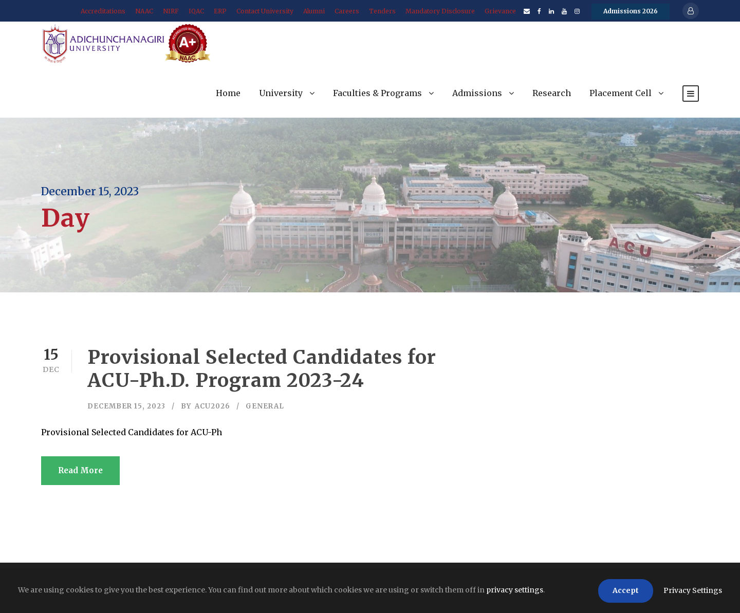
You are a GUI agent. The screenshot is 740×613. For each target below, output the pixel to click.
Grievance (500, 11)
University (281, 93)
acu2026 (212, 406)
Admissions (477, 93)
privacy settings (514, 590)
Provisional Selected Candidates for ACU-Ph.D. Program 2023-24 (261, 368)
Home (228, 93)
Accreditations (103, 11)
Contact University (264, 11)
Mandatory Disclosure (440, 11)
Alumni (314, 11)
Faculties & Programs (377, 93)
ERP (220, 11)
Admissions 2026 (630, 11)
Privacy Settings (692, 590)
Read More (80, 470)
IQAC (196, 11)
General (265, 406)
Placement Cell (620, 93)
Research (551, 93)
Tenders (382, 11)
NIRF (171, 11)
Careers (347, 11)
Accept (626, 590)
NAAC (144, 11)
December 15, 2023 (126, 406)
